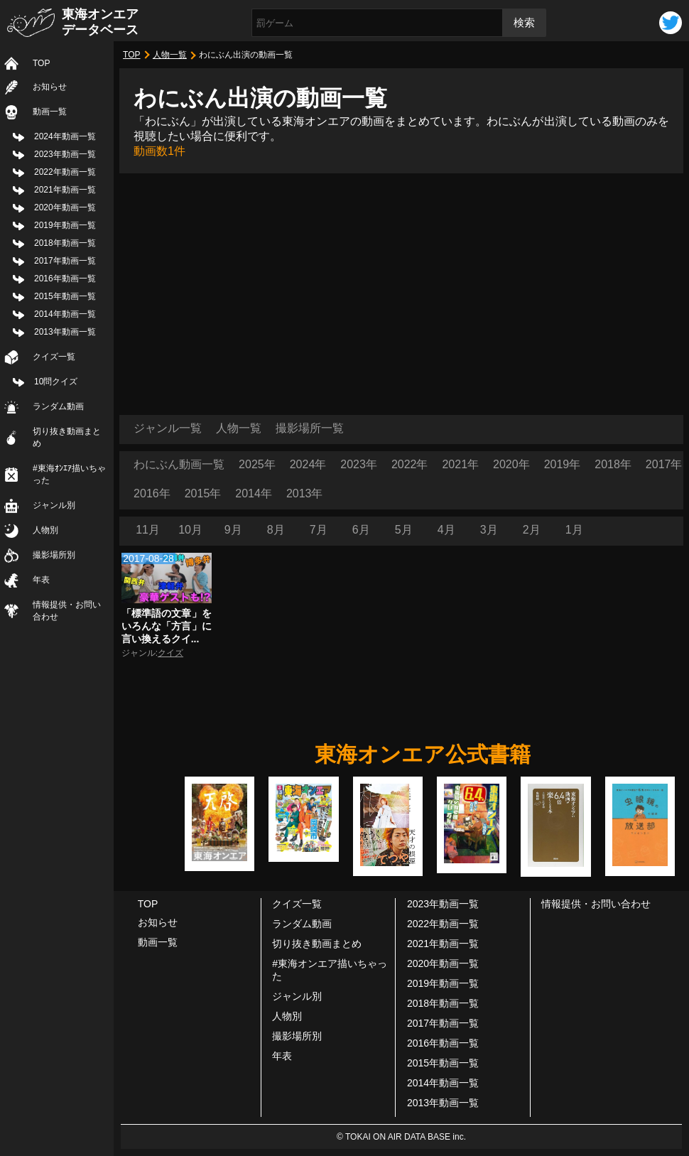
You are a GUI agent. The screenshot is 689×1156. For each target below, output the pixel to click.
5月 (404, 530)
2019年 (562, 464)
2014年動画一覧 (65, 314)
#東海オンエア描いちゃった (329, 970)
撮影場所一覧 (310, 428)
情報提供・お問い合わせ (67, 611)
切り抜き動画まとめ (67, 437)
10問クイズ (55, 382)
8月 (276, 530)
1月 (574, 530)
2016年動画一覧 (65, 278)
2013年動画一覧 (65, 332)
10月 (190, 530)
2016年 (152, 493)
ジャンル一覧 (168, 428)
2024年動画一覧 (65, 136)
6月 (361, 530)
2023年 (358, 464)
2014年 (253, 493)
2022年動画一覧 (65, 172)
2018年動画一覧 (65, 243)
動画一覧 (50, 112)
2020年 (511, 464)
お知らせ (50, 87)
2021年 (460, 464)
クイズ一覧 (54, 357)
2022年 (409, 464)
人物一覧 (170, 55)
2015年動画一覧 (65, 296)
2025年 (257, 464)
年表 (41, 580)
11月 (148, 530)
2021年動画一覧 (65, 190)
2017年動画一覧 (65, 261)
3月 (489, 530)
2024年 (308, 464)
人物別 (45, 530)
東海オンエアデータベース (100, 22)
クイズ (170, 653)
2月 (532, 530)
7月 (318, 530)
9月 (233, 530)
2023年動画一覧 (65, 154)
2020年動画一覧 (65, 207)
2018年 (613, 464)
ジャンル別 (54, 505)
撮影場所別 (54, 555)
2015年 (203, 493)
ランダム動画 (58, 406)
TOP (41, 63)
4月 (446, 530)
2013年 (304, 493)
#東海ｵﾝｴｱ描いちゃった (69, 474)
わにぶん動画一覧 (179, 464)
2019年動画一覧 (65, 225)
